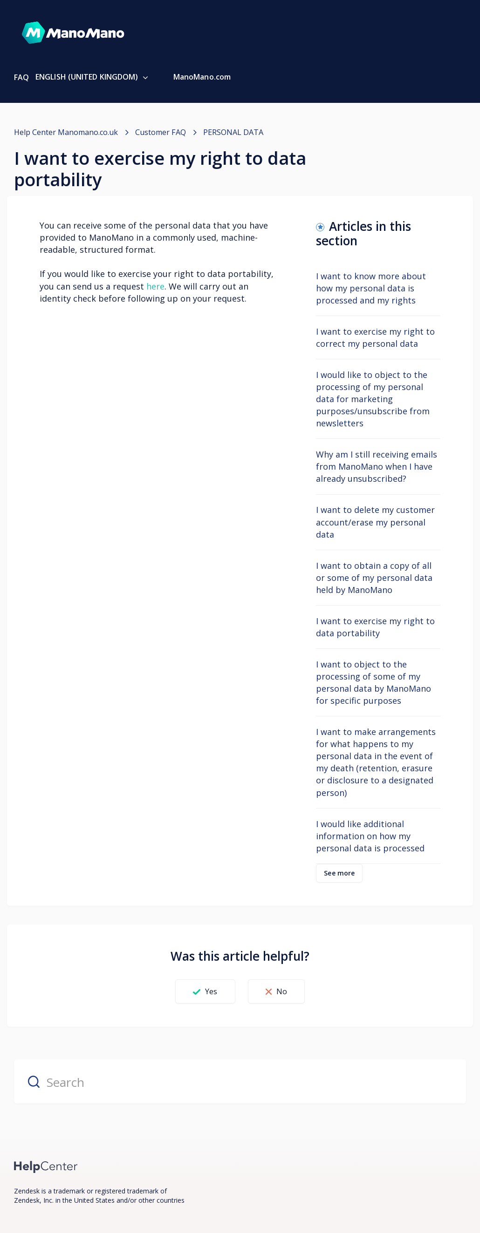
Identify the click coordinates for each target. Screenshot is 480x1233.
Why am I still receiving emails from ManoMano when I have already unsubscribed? (376, 466)
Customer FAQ (160, 132)
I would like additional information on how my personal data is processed (370, 835)
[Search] (240, 1081)
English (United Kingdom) (87, 77)
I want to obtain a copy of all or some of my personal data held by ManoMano (374, 577)
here (155, 285)
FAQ (21, 77)
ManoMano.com (202, 77)
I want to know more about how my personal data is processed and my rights (371, 287)
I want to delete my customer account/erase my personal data (375, 521)
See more (339, 872)
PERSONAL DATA (233, 132)
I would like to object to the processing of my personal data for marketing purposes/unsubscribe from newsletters (373, 399)
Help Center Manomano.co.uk (66, 132)
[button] (203, 991)
